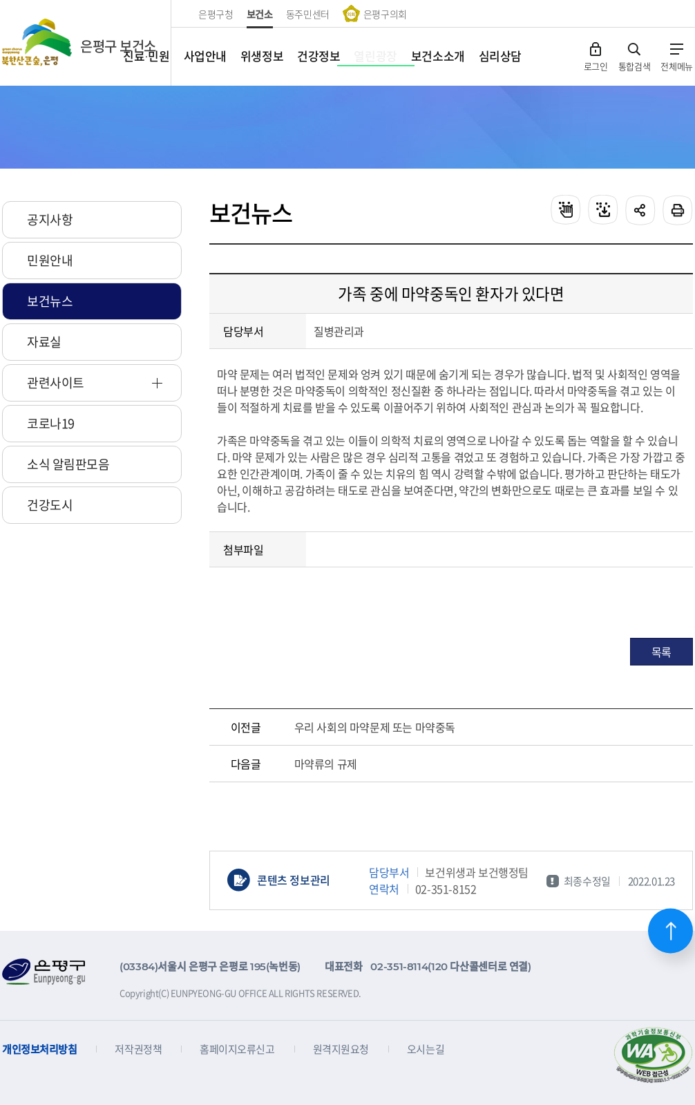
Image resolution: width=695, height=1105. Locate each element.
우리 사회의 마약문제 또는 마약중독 (374, 727)
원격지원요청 (341, 1049)
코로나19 (51, 423)
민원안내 (50, 260)
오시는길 (425, 1049)
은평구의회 (385, 14)
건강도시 (50, 504)
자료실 (44, 341)
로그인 (596, 65)
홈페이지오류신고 (237, 1049)
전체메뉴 (676, 65)
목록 (661, 651)
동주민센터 (308, 14)
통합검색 (634, 65)
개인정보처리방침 (39, 1049)
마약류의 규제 (325, 763)
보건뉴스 (50, 301)
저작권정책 (138, 1049)
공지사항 (50, 219)
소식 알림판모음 (68, 464)
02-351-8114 (399, 966)
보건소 (260, 14)
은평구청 (216, 14)
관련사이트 (55, 382)
